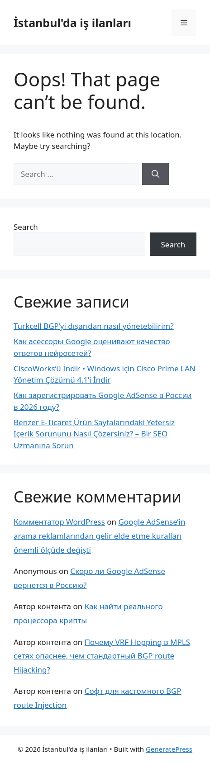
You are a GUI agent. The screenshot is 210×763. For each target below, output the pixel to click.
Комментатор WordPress (59, 522)
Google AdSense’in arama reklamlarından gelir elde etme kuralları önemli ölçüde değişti (99, 535)
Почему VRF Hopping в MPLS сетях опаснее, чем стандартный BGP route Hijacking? (102, 656)
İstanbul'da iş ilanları (72, 22)
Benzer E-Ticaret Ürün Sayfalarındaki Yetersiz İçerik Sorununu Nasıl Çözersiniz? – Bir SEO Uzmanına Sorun (94, 433)
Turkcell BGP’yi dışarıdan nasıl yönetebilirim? (94, 326)
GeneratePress (169, 749)
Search (26, 227)
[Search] (155, 174)
